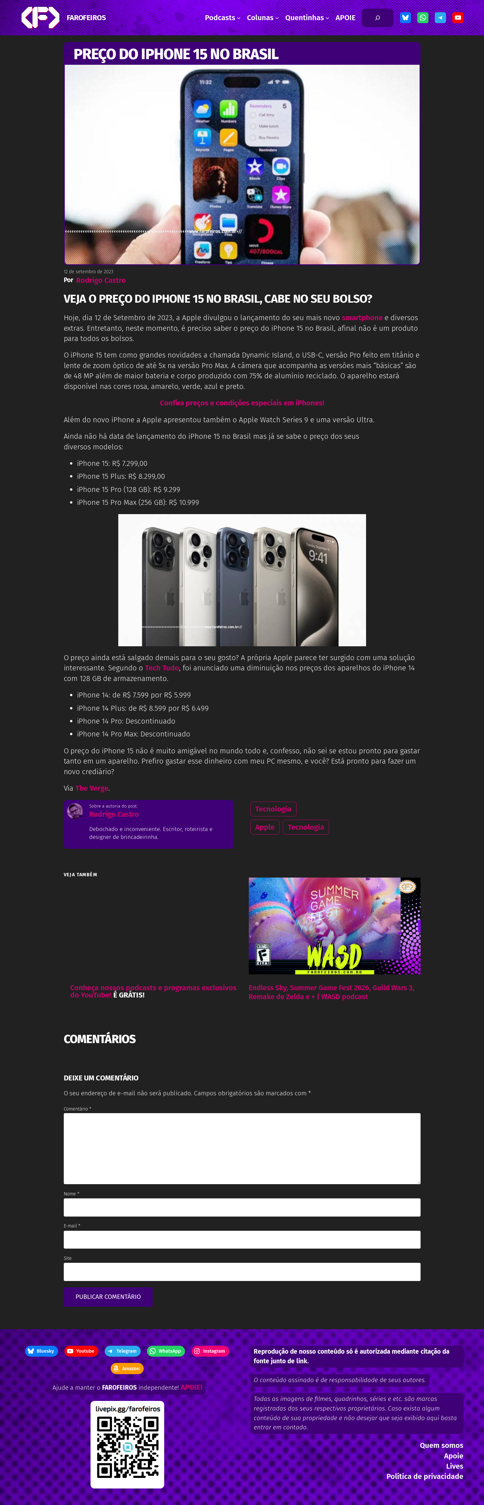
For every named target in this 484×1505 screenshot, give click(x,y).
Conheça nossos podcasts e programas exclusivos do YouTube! (153, 991)
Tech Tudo (162, 667)
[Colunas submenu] (277, 18)
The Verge (91, 788)
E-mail (72, 1226)
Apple (265, 827)
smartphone (363, 317)
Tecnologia (273, 809)
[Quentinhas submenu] (327, 18)
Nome (72, 1194)
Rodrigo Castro (101, 280)
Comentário (78, 1109)
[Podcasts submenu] (239, 18)
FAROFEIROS (86, 17)
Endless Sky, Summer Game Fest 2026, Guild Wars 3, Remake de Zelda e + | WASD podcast (331, 992)
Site (68, 1258)
